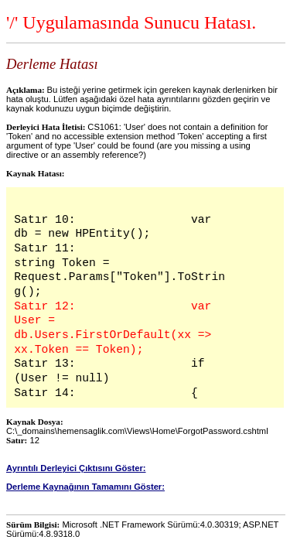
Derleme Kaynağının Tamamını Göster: (85, 486)
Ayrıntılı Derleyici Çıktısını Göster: (76, 468)
